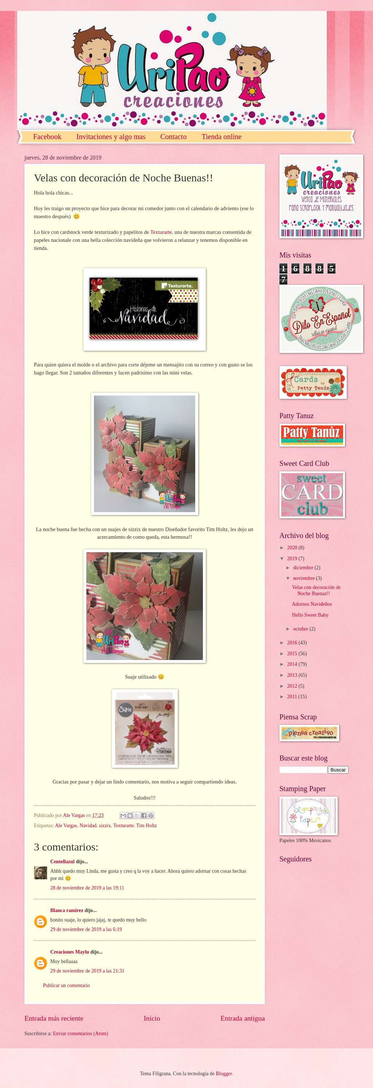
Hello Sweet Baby (310, 615)
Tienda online (221, 137)
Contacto (173, 137)
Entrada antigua (242, 1018)
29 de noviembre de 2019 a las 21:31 (87, 971)
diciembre (304, 567)
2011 (292, 696)
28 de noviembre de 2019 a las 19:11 (87, 888)
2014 (292, 664)
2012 (292, 686)
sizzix (105, 825)
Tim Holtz (146, 825)
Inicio (152, 1018)
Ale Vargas (66, 825)
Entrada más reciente (53, 1018)
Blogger (224, 1073)
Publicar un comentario (66, 985)
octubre (301, 629)
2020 (292, 547)
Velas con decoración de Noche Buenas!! (316, 590)
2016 (292, 642)
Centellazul (62, 861)
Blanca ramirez (66, 910)
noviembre (304, 578)
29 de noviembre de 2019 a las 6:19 (86, 929)
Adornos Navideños (312, 604)
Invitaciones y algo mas (110, 137)
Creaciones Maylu (69, 952)
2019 (292, 558)
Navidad (88, 825)
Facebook (47, 137)
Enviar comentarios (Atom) (80, 1033)
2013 (292, 675)
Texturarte (161, 232)
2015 (292, 653)
